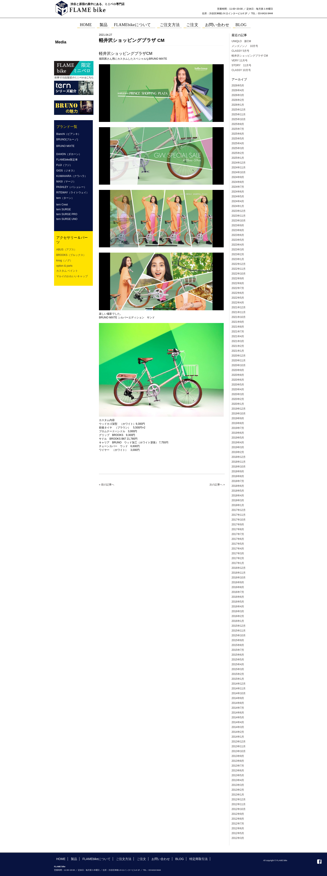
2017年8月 (238, 529)
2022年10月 (239, 273)
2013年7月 (238, 765)
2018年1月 (238, 505)
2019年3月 (238, 447)
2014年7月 (238, 707)
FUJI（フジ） (64, 165)
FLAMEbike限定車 (67, 159)
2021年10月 (239, 317)
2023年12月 (239, 210)
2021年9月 (238, 321)
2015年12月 (239, 625)
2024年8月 (238, 182)
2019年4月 (238, 442)
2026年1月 (238, 104)
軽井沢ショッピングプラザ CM (250, 55)
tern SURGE (63, 209)
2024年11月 (239, 167)
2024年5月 (238, 196)
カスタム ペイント (67, 270)
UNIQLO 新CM (241, 41)
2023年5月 (238, 239)
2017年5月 (238, 543)
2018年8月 (238, 476)
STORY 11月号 (241, 65)
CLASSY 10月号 (241, 70)
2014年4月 (238, 722)
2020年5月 (238, 384)
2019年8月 (238, 423)
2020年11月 (239, 360)
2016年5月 (238, 601)
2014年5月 (238, 717)
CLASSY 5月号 (240, 50)
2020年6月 (238, 379)
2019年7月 (238, 428)
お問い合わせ (160, 859)
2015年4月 (238, 664)
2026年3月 (238, 95)
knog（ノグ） (64, 260)
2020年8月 (238, 374)
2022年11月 (239, 268)
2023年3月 (238, 249)
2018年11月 (239, 461)
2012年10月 (239, 809)
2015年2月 (238, 674)
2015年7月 (238, 649)
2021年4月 (238, 336)
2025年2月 (238, 153)
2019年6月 (238, 432)
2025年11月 (239, 114)
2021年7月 (238, 331)
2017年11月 (239, 514)
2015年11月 (239, 630)
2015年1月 (238, 678)
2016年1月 (238, 621)
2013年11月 (239, 746)
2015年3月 (238, 669)
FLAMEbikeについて (97, 859)
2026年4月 (238, 90)
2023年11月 (239, 215)
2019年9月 (238, 418)
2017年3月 (238, 553)
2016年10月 (239, 577)
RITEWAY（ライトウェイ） (72, 192)
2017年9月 (238, 524)
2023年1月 (238, 259)
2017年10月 (239, 519)
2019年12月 (239, 408)
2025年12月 (239, 109)
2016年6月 (238, 596)
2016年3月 (238, 611)
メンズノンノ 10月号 (245, 46)
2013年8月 (238, 760)
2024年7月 (238, 186)
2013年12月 (239, 741)
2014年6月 (238, 712)
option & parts (64, 265)
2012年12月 (239, 799)
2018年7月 (238, 481)
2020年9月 (238, 370)
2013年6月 (238, 770)
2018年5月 (238, 490)
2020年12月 (239, 355)
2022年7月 (238, 288)
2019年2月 (238, 452)
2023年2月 (238, 254)
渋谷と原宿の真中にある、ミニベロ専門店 (97, 4)
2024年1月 (238, 206)
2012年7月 (238, 823)
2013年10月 (239, 751)
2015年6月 (238, 654)
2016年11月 (239, 572)
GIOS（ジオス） (66, 170)
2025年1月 (238, 157)
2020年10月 (239, 365)
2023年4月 (238, 244)
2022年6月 (238, 292)
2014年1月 (238, 736)
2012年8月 (238, 818)
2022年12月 (239, 264)
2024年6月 (238, 191)
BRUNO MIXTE (65, 146)
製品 (74, 859)
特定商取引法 (198, 859)
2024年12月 (239, 162)
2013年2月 (238, 789)
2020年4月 (238, 389)
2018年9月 (238, 471)
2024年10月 (239, 172)
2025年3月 (238, 148)
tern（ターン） (65, 198)
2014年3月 (238, 727)
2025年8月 (238, 124)
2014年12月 (239, 683)
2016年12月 (239, 567)
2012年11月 (239, 804)
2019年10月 (239, 413)
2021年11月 (239, 312)
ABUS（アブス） (66, 249)
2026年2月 (238, 100)
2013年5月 (238, 775)
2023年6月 (238, 235)
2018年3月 (238, 500)
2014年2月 (238, 731)
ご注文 (141, 859)
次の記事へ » (217, 484)
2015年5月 (238, 659)
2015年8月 (238, 645)
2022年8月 (238, 283)
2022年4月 (238, 302)
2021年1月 (238, 350)
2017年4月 (238, 548)
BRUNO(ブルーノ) (67, 139)
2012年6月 (238, 828)
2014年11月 (239, 688)
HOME (60, 859)
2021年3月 (238, 341)
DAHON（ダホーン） (68, 154)
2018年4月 (238, 495)
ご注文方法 (123, 859)
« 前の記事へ (106, 484)
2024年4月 (238, 201)
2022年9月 (238, 278)
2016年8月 (238, 587)
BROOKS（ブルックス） (71, 255)
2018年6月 (238, 485)
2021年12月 (239, 307)
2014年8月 (238, 703)
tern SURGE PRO (66, 214)
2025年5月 (238, 138)
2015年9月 (238, 640)
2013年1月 (238, 794)
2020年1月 (238, 403)
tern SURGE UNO (66, 219)
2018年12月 (239, 457)
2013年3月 (238, 785)
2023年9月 (238, 225)
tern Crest (62, 204)
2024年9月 (238, 177)
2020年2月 (238, 399)
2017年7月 (238, 534)
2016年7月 (238, 592)
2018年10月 (239, 466)
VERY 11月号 (240, 60)
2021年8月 (238, 326)
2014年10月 (239, 693)
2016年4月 (238, 606)
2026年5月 (238, 85)
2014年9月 (238, 698)
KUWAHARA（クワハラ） (71, 176)
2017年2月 (238, 558)
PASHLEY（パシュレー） (71, 187)
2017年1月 (238, 563)
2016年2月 (238, 616)
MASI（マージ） (66, 181)
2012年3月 (238, 838)
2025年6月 (238, 133)
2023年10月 (239, 220)
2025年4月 (238, 143)
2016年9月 (238, 582)
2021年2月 (238, 346)
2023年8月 (238, 230)
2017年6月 (238, 539)
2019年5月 (238, 437)
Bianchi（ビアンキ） (68, 134)
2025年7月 (238, 128)
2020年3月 (238, 394)
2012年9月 (238, 813)
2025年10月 (239, 119)
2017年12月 (239, 510)
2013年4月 (238, 780)
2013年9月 (238, 756)
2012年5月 (238, 833)
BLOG (179, 859)
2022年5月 (238, 297)
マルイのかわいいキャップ (72, 276)
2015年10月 (239, 635)
